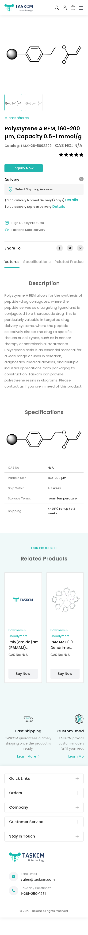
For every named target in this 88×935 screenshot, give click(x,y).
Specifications (37, 261)
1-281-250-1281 (33, 893)
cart (73, 7)
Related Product (69, 261)
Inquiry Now (24, 168)
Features (11, 261)
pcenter (65, 8)
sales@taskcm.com (38, 879)
